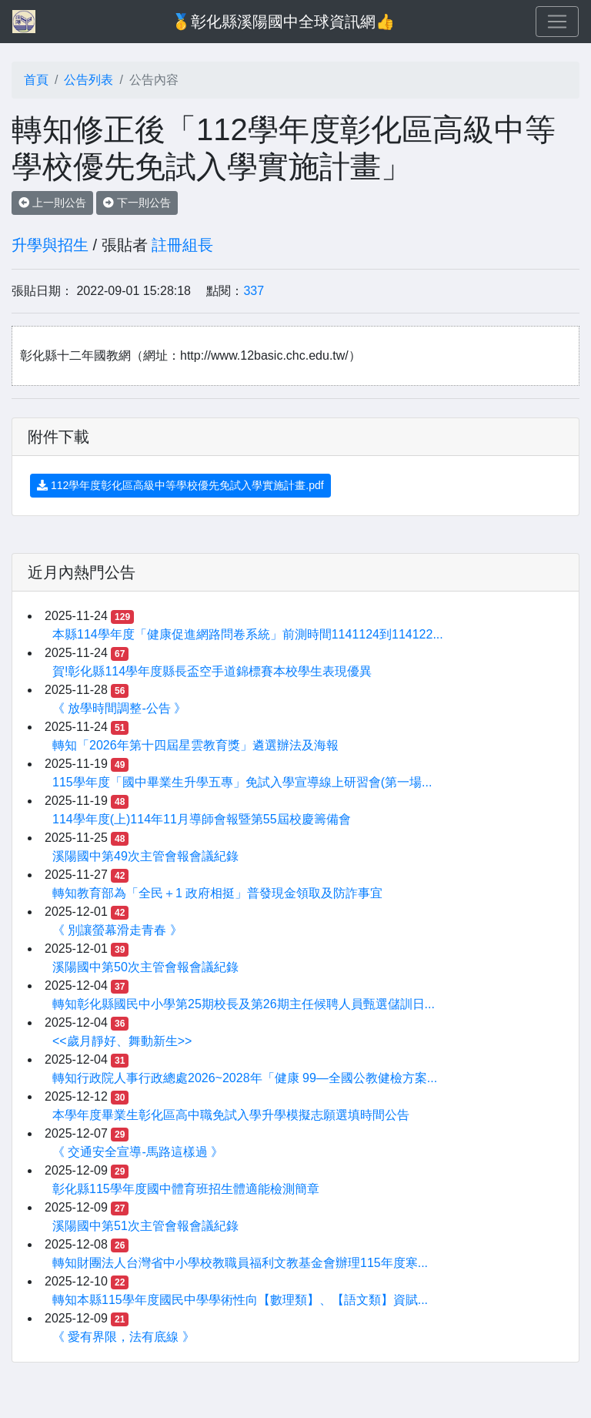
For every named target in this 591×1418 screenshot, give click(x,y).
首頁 (36, 79)
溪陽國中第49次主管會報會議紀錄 (145, 856)
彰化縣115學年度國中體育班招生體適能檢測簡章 (185, 1188)
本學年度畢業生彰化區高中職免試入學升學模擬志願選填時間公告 (230, 1114)
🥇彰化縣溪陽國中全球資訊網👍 (283, 21)
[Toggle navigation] (557, 21)
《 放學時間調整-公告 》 (119, 708)
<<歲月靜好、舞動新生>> (122, 1041)
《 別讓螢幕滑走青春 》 (117, 930)
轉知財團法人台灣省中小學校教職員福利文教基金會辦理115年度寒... (240, 1262)
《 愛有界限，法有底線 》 (123, 1336)
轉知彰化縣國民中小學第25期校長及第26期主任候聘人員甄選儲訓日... (243, 1004)
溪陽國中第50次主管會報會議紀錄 (145, 967)
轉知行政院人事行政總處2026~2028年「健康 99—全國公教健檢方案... (244, 1077)
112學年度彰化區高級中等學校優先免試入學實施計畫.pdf (180, 485)
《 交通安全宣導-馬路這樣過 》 (137, 1151)
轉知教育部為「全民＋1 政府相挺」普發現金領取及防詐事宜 (217, 893)
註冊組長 (182, 244)
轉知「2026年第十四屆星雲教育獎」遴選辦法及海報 (195, 745)
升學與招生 (50, 244)
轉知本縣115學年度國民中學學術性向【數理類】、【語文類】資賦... (240, 1299)
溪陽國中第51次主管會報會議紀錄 (145, 1225)
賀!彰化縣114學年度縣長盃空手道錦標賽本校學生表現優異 (212, 671)
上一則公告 (52, 202)
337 (253, 290)
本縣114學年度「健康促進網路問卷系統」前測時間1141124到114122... (247, 634)
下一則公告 (137, 202)
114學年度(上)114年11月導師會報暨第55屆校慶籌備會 (201, 819)
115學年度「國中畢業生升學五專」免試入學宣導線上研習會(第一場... (242, 782)
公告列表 (88, 79)
